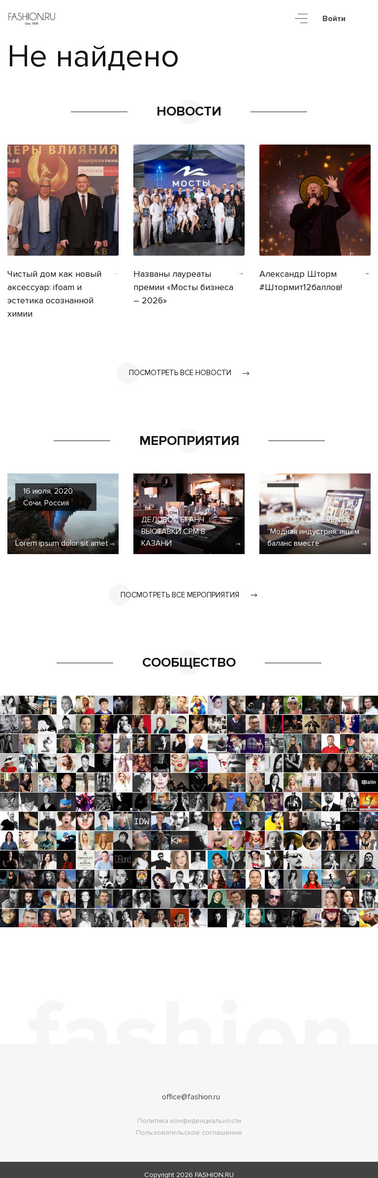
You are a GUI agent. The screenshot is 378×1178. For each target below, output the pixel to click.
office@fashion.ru (191, 1087)
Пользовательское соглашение (189, 1123)
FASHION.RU (214, 1165)
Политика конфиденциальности (189, 1111)
